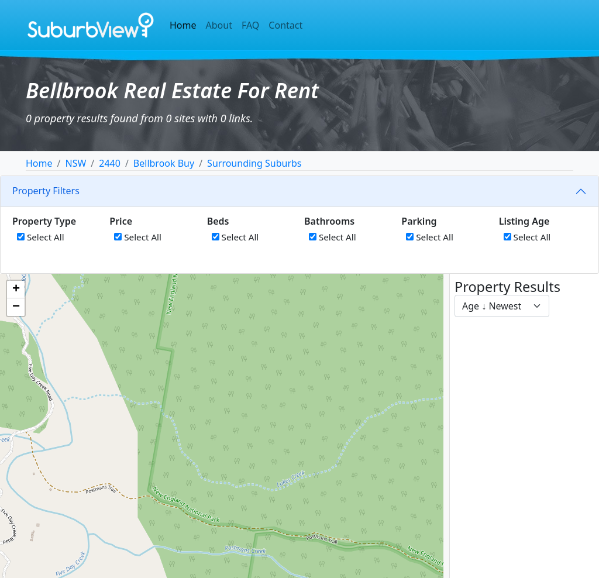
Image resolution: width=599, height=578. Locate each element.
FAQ (250, 25)
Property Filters (46, 190)
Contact (285, 25)
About (219, 25)
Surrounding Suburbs (254, 163)
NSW (75, 163)
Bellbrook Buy (163, 163)
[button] (16, 289)
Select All (40, 237)
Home (183, 25)
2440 (110, 163)
